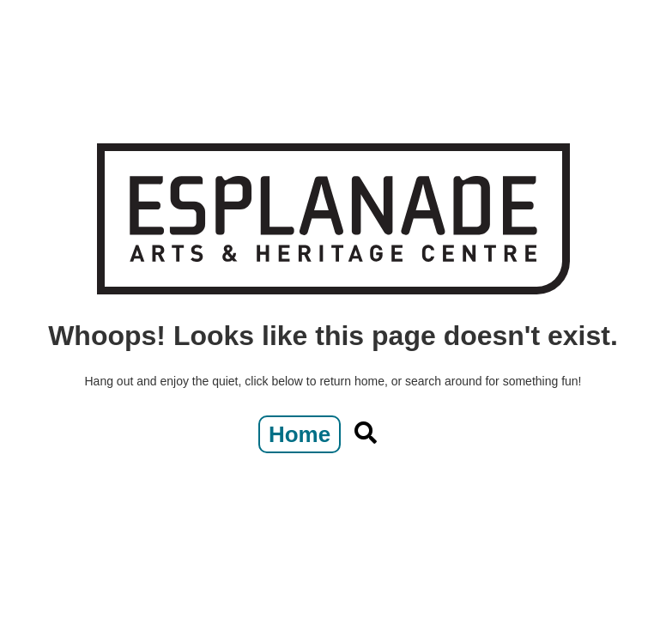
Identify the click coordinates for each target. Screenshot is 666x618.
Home (299, 434)
